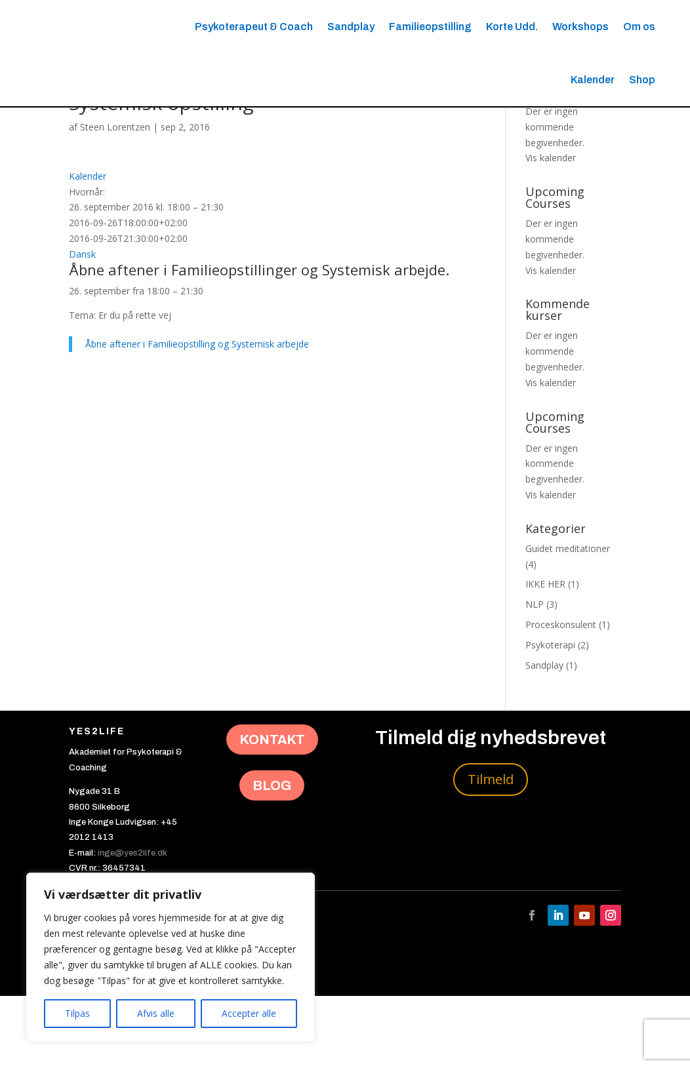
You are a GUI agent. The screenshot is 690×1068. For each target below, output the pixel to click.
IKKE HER (545, 656)
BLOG (272, 857)
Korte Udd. (512, 26)
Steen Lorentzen (115, 199)
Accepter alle (249, 1013)
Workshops (580, 26)
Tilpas (77, 1013)
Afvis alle (155, 1013)
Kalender (593, 79)
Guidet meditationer (567, 620)
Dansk (82, 326)
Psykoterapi (550, 717)
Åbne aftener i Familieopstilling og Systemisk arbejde (197, 416)
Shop (642, 79)
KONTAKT (272, 812)
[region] (170, 957)
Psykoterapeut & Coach (254, 26)
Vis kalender (550, 230)
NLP (534, 677)
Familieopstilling (430, 26)
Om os (639, 26)
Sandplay (351, 26)
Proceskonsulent (560, 696)
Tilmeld (491, 851)
